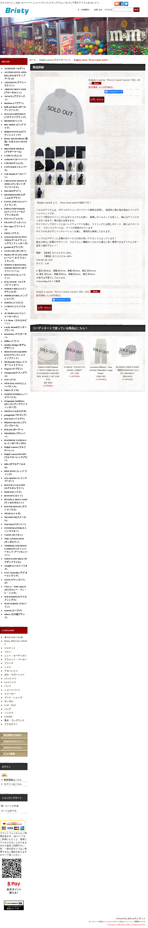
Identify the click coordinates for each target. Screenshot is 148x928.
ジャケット (9, 648)
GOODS (8, 716)
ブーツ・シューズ (13, 697)
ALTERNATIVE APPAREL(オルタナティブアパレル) (15, 75)
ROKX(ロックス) (13, 492)
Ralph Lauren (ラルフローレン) (55, 60)
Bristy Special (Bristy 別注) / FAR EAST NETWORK (16, 141)
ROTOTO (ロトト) (13, 495)
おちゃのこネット (136, 918)
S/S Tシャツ (10, 682)
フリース (8, 663)
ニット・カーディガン (15, 655)
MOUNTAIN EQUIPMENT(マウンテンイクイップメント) (15, 354)
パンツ (7, 686)
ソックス (8, 713)
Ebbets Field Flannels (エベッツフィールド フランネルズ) (14, 211)
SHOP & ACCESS (12, 747)
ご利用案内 (84, 10)
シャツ (7, 667)
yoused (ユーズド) (13, 610)
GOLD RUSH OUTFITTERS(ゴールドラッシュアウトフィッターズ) (15, 240)
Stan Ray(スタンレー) (15, 524)
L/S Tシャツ (10, 678)
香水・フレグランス (14, 720)
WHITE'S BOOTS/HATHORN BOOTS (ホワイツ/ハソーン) (15, 268)
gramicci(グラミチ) (13, 247)
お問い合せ (98, 10)
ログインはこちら (13, 784)
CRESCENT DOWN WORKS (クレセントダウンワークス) (15, 184)
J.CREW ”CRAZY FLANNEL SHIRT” (74, 370)
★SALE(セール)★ (13, 637)
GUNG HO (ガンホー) (15, 251)
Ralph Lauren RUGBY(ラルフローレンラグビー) (15, 457)
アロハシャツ (11, 671)
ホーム (32, 60)
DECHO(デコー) (12, 191)
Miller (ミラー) (11, 341)
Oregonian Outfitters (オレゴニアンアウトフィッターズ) (15, 404)
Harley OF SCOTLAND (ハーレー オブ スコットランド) (16, 257)
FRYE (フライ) (11, 233)
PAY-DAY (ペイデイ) (14, 418)
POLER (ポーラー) (13, 429)
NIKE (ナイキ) (11, 390)
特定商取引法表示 (12, 735)
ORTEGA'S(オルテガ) (15, 411)
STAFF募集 (9, 753)
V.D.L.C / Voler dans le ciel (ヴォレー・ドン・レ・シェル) (15, 589)
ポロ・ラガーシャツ (14, 674)
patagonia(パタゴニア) (15, 415)
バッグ (7, 709)
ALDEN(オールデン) (14, 68)
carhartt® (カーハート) (15, 159)
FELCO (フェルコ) (13, 218)
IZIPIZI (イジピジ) (13, 302)
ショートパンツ (12, 690)
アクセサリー (11, 724)
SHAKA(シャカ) (12, 513)
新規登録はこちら (13, 780)
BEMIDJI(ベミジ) (13, 121)
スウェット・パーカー (15, 659)
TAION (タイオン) (13, 535)
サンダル (8, 701)
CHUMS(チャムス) (13, 163)
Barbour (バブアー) (13, 103)
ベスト (7, 652)
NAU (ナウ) (10, 379)
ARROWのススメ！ (13, 741)
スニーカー (9, 693)
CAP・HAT (10, 705)
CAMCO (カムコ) (13, 155)
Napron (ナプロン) (13, 368)
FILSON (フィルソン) (15, 222)
